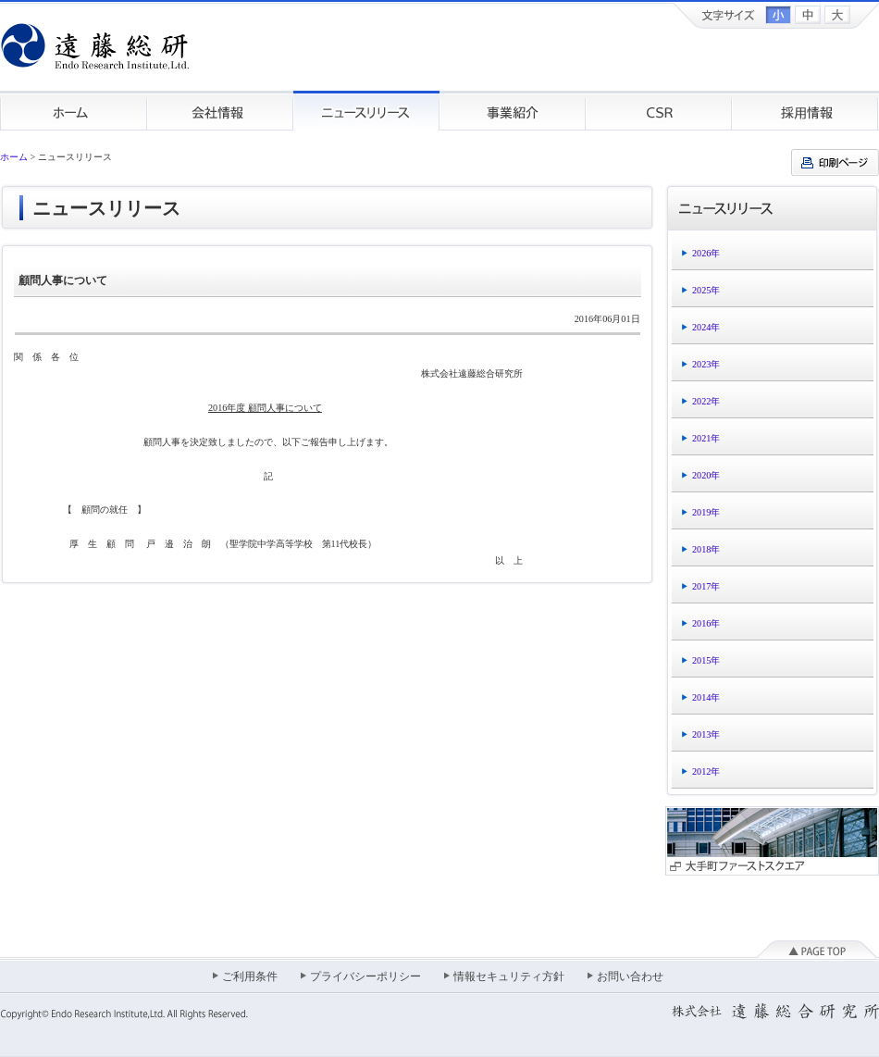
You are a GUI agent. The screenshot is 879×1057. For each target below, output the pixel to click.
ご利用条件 (250, 976)
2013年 (706, 734)
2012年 (706, 771)
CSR (659, 111)
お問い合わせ (630, 976)
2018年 (706, 549)
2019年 (706, 512)
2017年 (706, 586)
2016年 (706, 623)
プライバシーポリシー (365, 976)
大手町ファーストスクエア (772, 841)
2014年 (706, 697)
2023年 (706, 364)
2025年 (706, 290)
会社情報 (220, 111)
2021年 (706, 438)
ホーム (73, 111)
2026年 (706, 253)
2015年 (706, 660)
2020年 (706, 475)
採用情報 (805, 111)
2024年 (706, 327)
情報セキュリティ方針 (508, 976)
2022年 (706, 401)
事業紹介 (513, 111)
